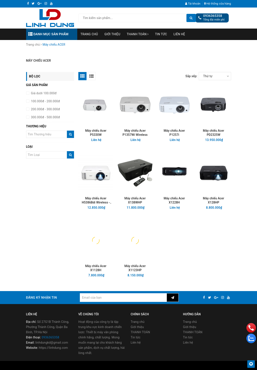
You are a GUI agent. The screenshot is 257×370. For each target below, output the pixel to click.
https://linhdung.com (53, 347)
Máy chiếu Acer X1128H (95, 268)
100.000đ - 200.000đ (45, 101)
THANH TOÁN (137, 34)
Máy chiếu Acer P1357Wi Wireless (135, 132)
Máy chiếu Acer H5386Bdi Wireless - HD (96, 201)
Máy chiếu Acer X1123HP (135, 268)
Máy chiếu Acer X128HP (213, 200)
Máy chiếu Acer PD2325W (213, 132)
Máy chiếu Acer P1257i (174, 132)
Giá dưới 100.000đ (43, 93)
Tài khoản (192, 3)
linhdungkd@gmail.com (51, 342)
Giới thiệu (112, 34)
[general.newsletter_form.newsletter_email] (123, 297)
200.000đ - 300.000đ (45, 109)
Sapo (164, 365)
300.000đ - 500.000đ (45, 117)
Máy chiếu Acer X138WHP (135, 200)
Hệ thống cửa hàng (217, 3)
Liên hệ (179, 34)
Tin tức (161, 34)
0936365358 (212, 16)
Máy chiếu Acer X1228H (174, 200)
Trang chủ (89, 34)
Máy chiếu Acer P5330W (95, 132)
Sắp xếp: (191, 76)
